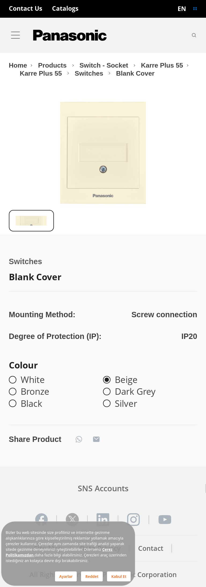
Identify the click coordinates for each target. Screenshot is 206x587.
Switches (90, 73)
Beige (126, 379)
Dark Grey (135, 391)
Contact (150, 548)
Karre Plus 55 (162, 65)
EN (182, 9)
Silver (126, 403)
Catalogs (65, 9)
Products (53, 65)
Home (18, 65)
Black (31, 403)
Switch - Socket (104, 65)
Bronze (35, 391)
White (33, 379)
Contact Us (25, 9)
